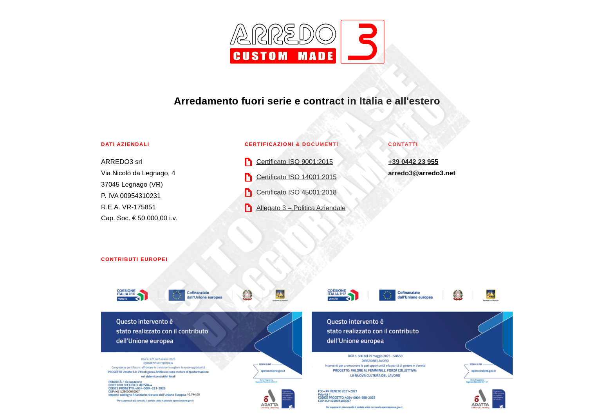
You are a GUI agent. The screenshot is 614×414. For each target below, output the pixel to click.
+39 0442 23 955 (413, 162)
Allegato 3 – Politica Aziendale (301, 208)
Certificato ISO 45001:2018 (296, 192)
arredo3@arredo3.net (421, 173)
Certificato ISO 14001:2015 (296, 177)
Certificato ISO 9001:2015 (294, 162)
